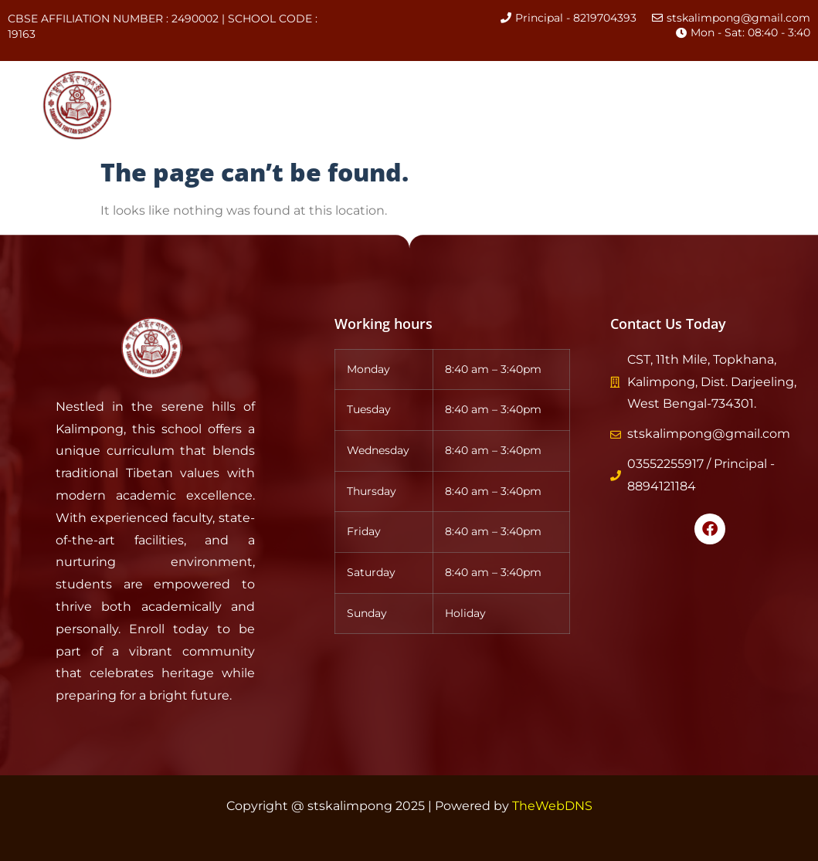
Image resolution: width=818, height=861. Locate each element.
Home (196, 87)
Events (611, 87)
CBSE (541, 87)
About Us (275, 87)
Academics (452, 87)
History (357, 87)
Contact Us (211, 122)
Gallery (684, 87)
